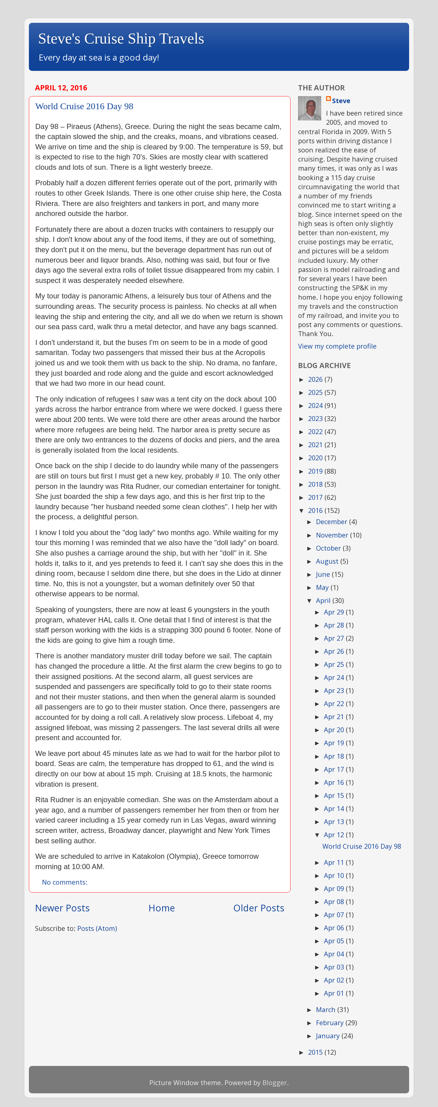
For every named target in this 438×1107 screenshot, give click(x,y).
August (328, 561)
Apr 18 (335, 756)
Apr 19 (335, 742)
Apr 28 (335, 625)
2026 (316, 379)
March (326, 1009)
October (329, 548)
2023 (316, 418)
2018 (316, 484)
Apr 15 (335, 795)
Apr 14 (335, 808)
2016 (316, 510)
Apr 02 (335, 980)
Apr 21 (335, 716)
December (332, 521)
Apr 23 (335, 690)
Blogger (274, 1082)
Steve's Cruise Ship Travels (121, 38)
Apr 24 (335, 677)
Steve (341, 100)
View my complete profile (337, 346)
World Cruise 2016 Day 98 (84, 106)
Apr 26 (335, 651)
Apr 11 (335, 862)
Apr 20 (335, 729)
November (333, 535)
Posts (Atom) (97, 928)
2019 (316, 471)
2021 (316, 444)
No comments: (65, 882)
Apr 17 (335, 769)
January (329, 1035)
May (323, 587)
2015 (316, 1052)
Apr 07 (335, 914)
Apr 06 (335, 927)
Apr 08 (335, 901)
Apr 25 (335, 664)
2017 (316, 497)
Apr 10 (335, 875)
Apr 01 (335, 993)
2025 (316, 392)
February (331, 1022)
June (324, 574)
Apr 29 (335, 611)
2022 (316, 431)
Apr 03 (335, 967)
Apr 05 (335, 940)
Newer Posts (62, 908)
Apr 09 (335, 888)
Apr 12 (335, 834)
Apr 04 (335, 953)
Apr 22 (335, 703)
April (324, 600)
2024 (316, 405)
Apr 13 (335, 821)
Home (161, 908)
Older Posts (258, 908)
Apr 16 (335, 782)
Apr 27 (335, 638)
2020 (316, 457)
